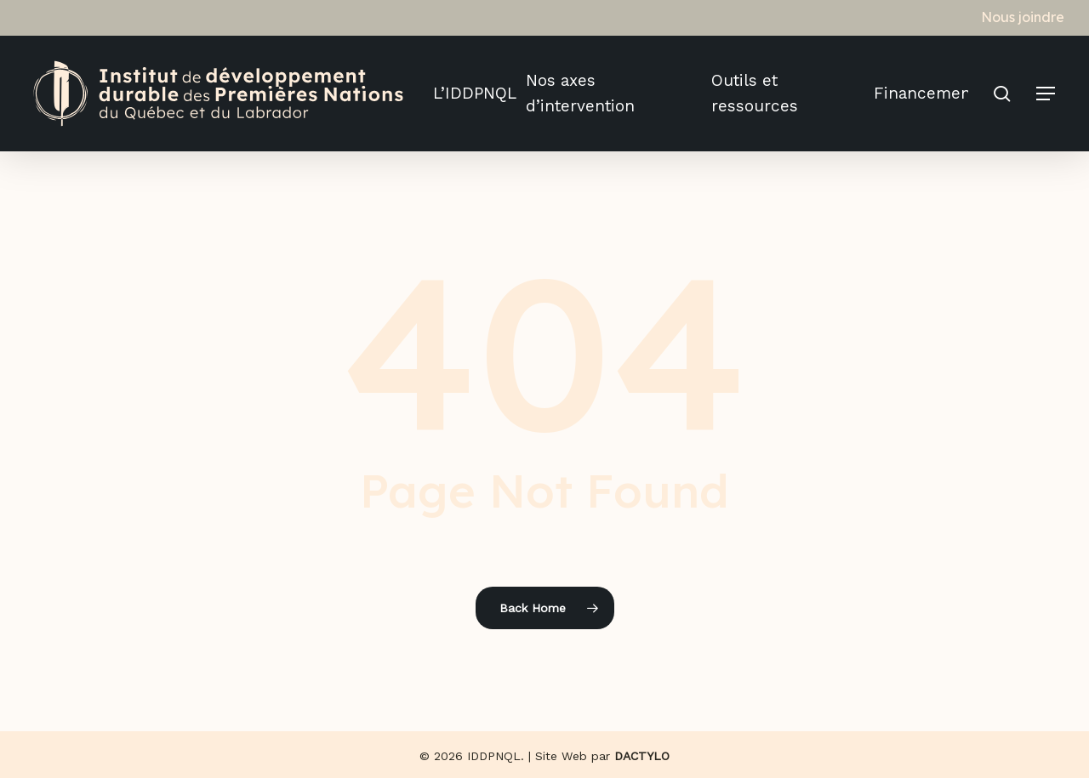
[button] (1046, 94)
